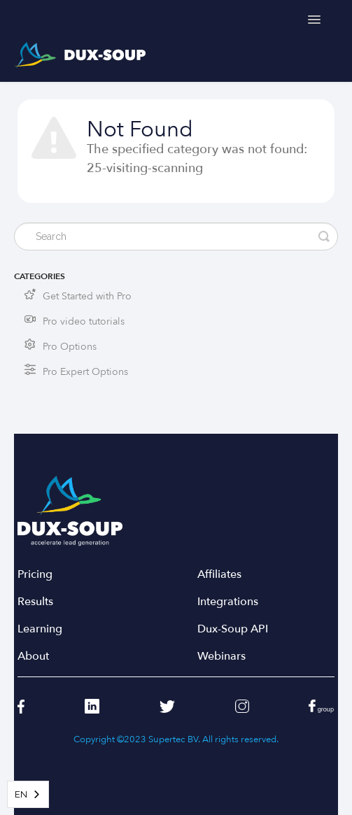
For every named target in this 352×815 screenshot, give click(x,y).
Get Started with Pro (87, 296)
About (33, 656)
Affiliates (219, 574)
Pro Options (70, 346)
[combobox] (28, 794)
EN (21, 794)
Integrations (227, 602)
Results (35, 602)
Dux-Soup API (232, 629)
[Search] (176, 236)
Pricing (34, 574)
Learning (39, 629)
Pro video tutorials (84, 321)
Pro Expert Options (85, 371)
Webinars (221, 656)
